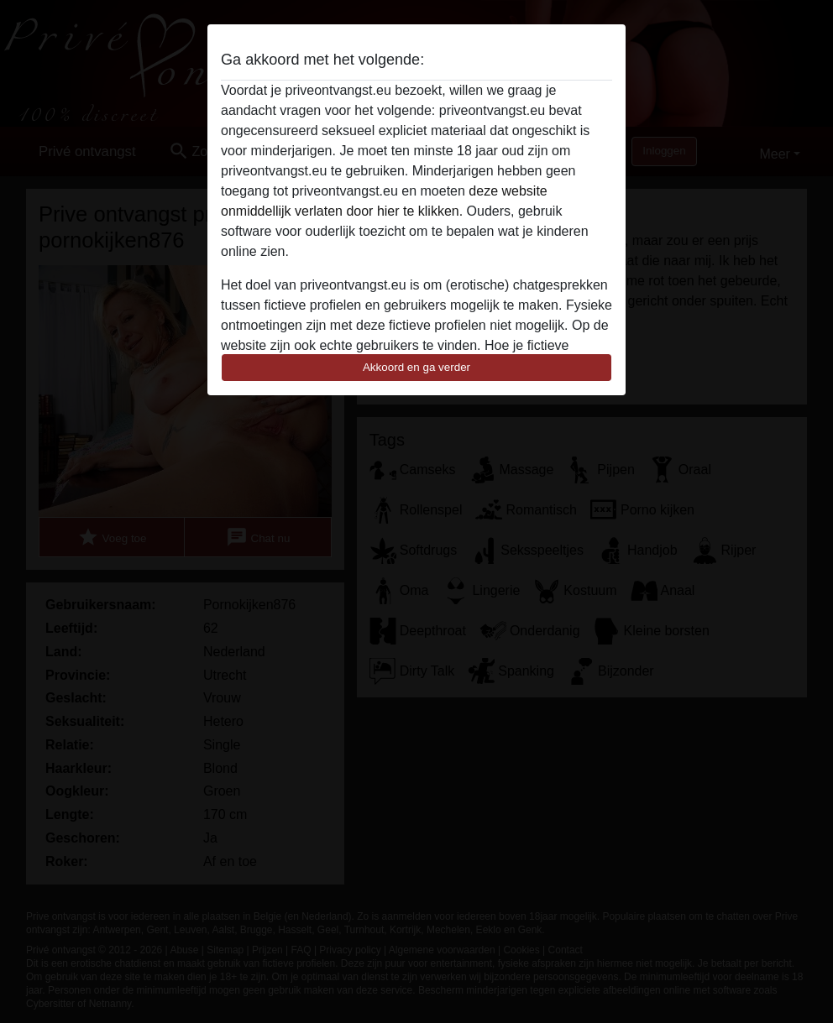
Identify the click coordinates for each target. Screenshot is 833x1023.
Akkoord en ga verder (416, 367)
